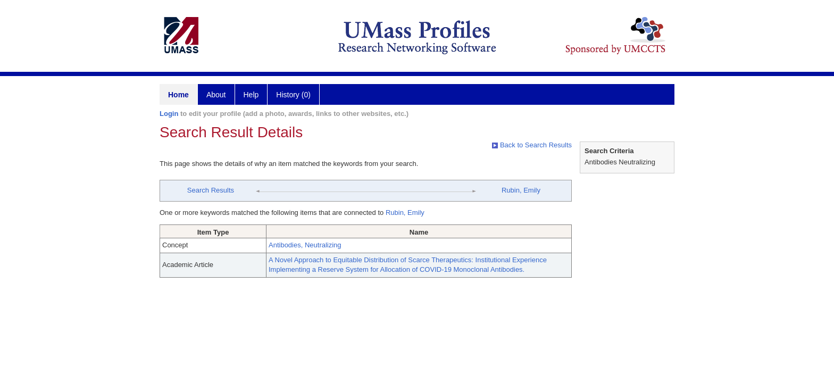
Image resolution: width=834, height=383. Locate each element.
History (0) (293, 94)
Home (178, 94)
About (216, 94)
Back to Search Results (532, 145)
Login (169, 114)
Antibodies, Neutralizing (305, 245)
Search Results (210, 190)
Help (251, 94)
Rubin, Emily (521, 190)
